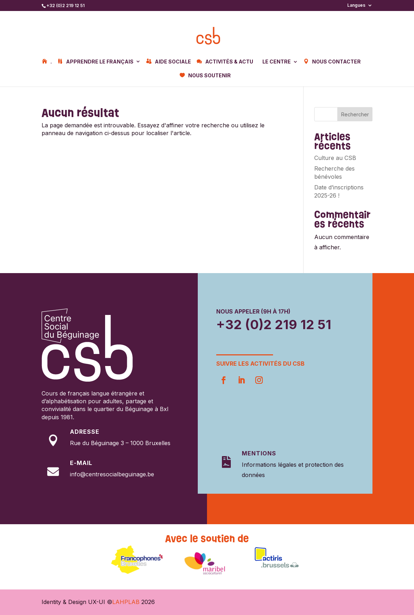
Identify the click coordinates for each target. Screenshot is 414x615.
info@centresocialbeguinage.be (112, 474)
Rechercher (355, 114)
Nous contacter (336, 62)
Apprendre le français (100, 62)
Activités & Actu (229, 62)
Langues (356, 5)
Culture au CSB (335, 157)
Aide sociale (173, 62)
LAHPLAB (126, 601)
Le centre (276, 62)
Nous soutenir (209, 75)
